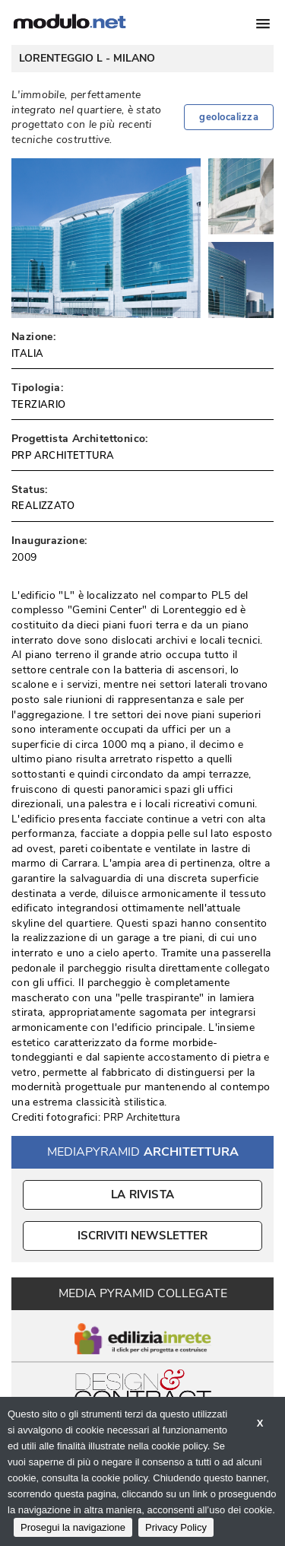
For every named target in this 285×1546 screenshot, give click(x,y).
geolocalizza (228, 117)
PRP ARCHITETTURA (62, 456)
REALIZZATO (42, 506)
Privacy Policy (176, 1527)
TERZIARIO (38, 405)
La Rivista (142, 1194)
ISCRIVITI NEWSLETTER (142, 1235)
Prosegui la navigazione (73, 1527)
